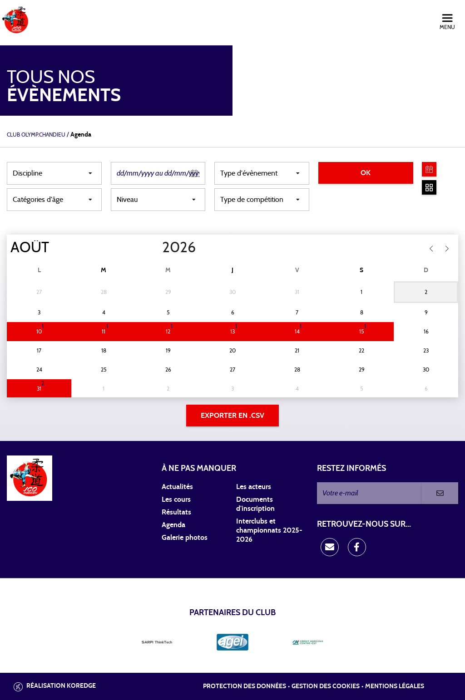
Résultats (176, 512)
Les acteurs (253, 486)
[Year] (155, 247)
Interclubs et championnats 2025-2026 (269, 530)
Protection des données (244, 686)
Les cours (176, 499)
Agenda (173, 525)
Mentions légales (394, 686)
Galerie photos (185, 537)
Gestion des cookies (326, 686)
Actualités (177, 486)
